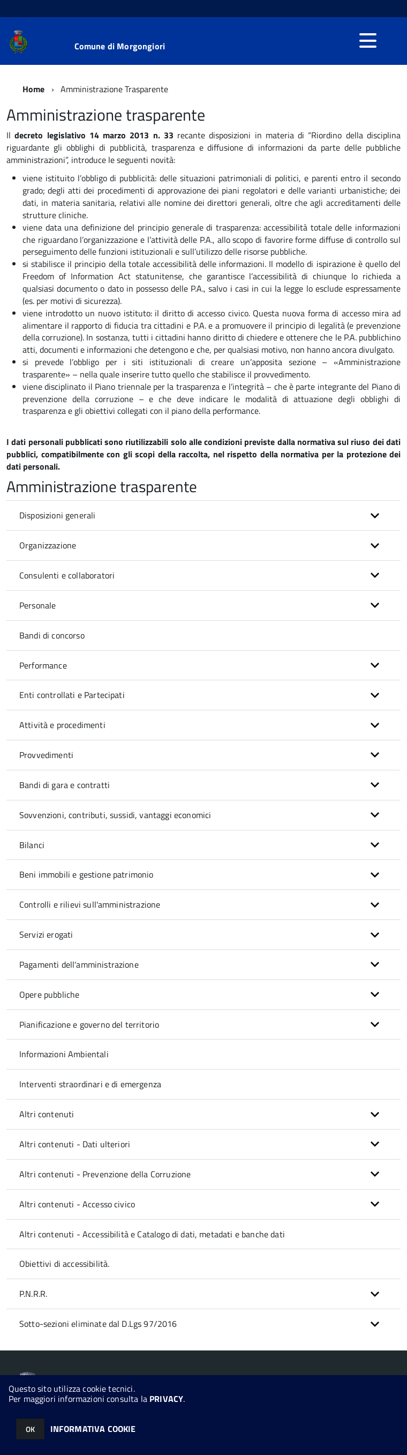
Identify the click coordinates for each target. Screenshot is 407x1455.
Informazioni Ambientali (64, 1054)
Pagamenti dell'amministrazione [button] (79, 964)
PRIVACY (166, 1398)
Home (33, 89)
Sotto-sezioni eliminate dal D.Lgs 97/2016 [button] (98, 1323)
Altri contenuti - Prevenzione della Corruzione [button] (105, 1174)
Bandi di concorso (52, 635)
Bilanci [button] (31, 844)
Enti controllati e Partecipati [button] (72, 694)
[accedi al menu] (367, 40)
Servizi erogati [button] (46, 934)
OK (30, 1429)
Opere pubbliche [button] (49, 994)
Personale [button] (37, 605)
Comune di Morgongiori (119, 46)
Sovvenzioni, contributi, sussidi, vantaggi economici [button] (115, 814)
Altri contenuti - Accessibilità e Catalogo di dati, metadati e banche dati (152, 1234)
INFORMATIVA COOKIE (93, 1428)
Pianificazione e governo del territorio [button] (89, 1024)
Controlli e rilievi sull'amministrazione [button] (89, 904)
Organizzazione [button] (47, 545)
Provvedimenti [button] (46, 754)
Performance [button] (43, 665)
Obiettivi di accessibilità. (64, 1263)
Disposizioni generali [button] (57, 515)
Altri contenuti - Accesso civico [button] (77, 1204)
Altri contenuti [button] (46, 1114)
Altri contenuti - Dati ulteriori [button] (74, 1144)
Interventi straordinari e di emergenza (90, 1084)
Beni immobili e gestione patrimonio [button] (86, 874)
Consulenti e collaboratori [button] (67, 575)
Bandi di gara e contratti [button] (64, 784)
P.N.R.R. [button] (33, 1293)
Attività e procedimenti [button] (62, 724)
